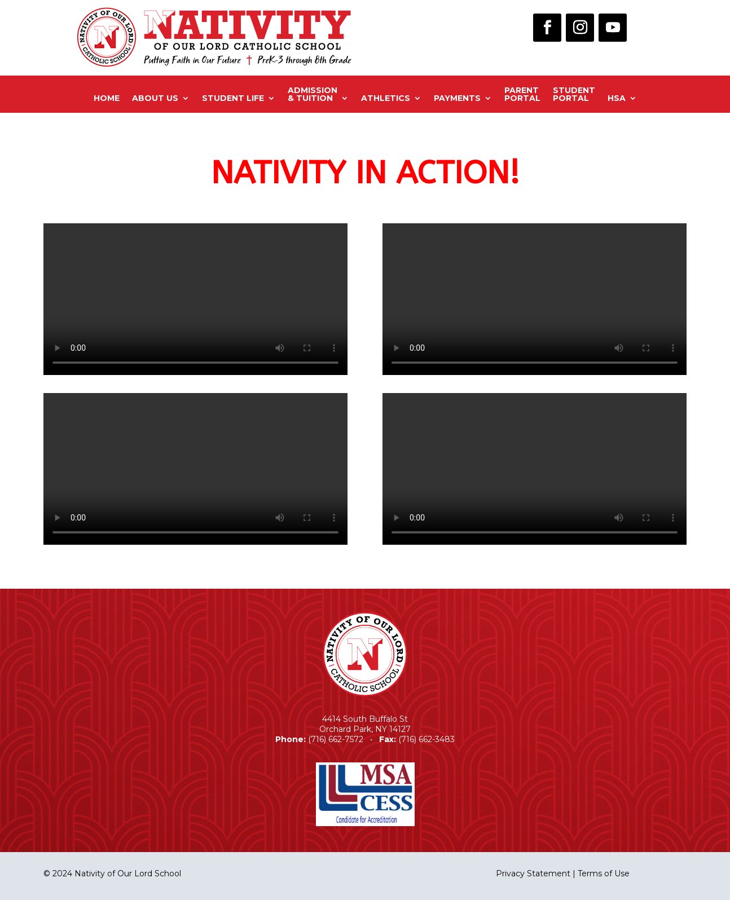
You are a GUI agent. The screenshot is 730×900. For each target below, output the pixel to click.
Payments (457, 98)
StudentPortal (574, 94)
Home (107, 98)
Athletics (385, 98)
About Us (155, 98)
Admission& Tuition (312, 94)
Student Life (233, 98)
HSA (617, 98)
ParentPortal (522, 94)
